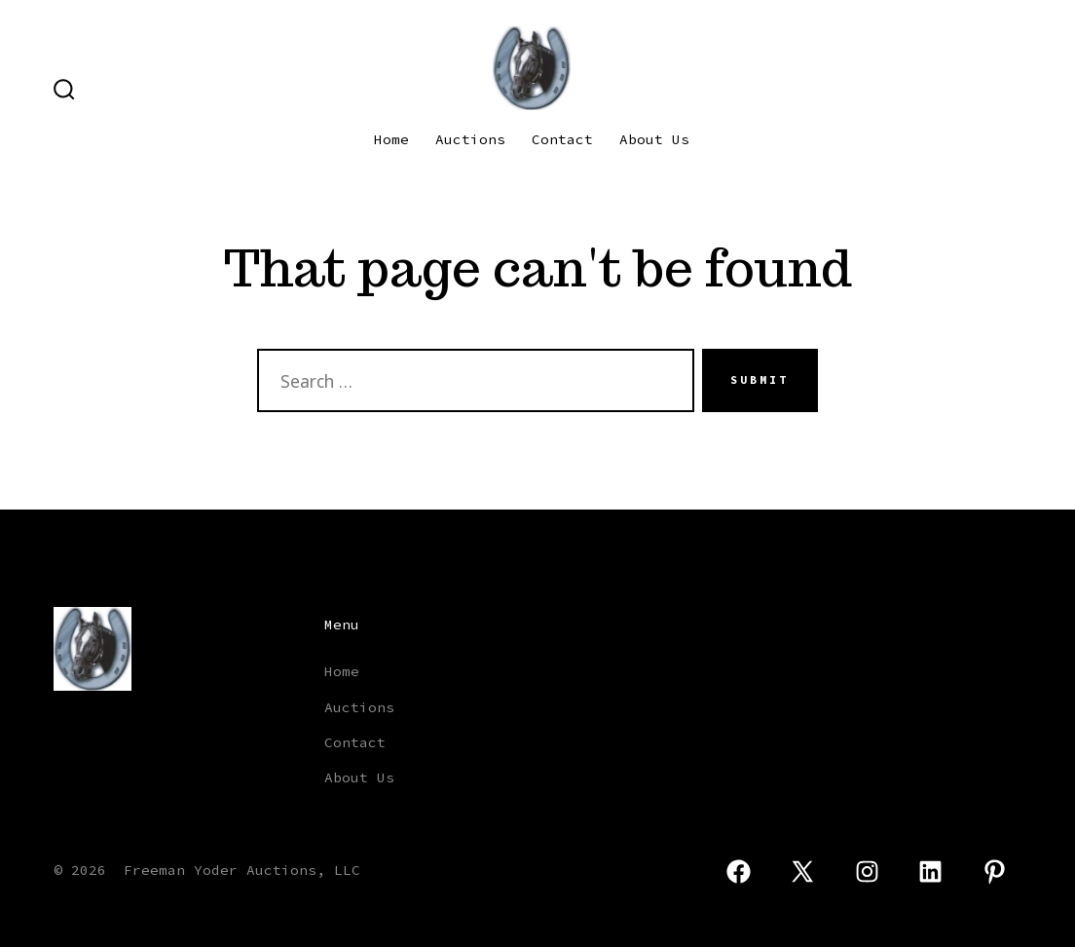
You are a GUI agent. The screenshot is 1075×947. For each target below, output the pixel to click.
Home (391, 139)
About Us (654, 139)
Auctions (470, 139)
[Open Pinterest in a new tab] (994, 871)
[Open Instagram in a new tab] (867, 871)
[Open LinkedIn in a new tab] (931, 871)
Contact (562, 139)
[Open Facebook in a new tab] (738, 871)
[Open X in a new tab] (802, 871)
